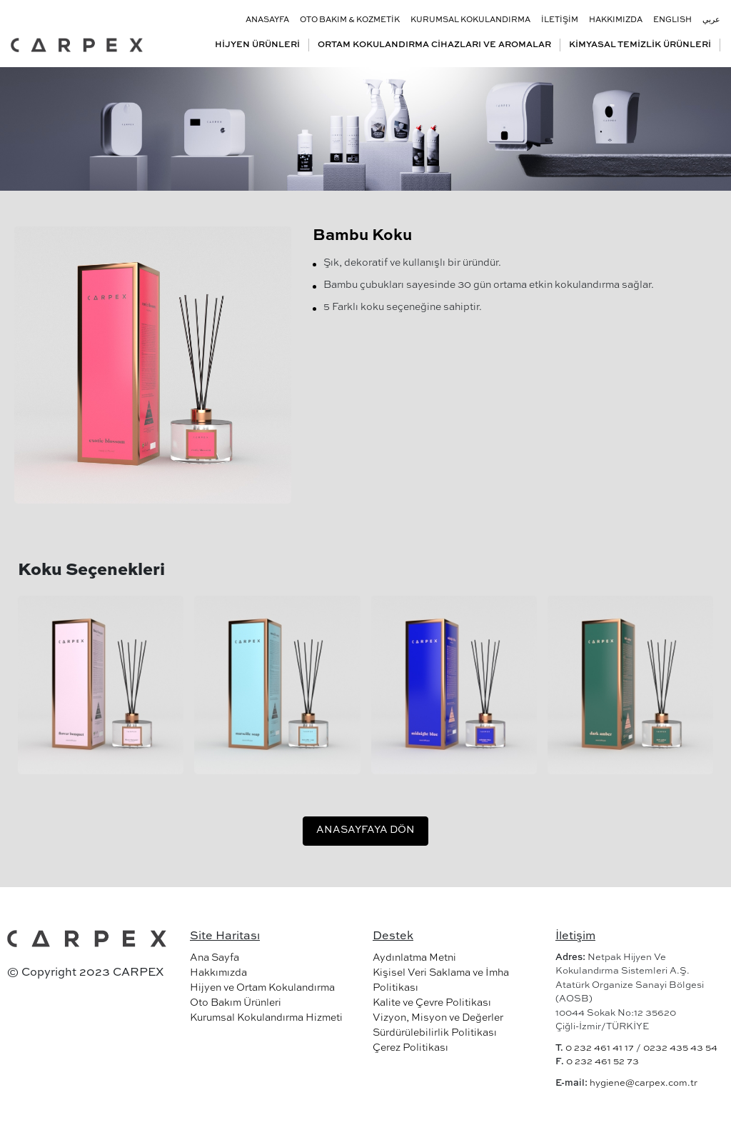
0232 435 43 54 (680, 1048)
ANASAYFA (267, 20)
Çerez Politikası (410, 1048)
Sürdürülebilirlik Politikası (435, 1033)
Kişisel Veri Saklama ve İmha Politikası (441, 980)
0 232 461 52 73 (602, 1061)
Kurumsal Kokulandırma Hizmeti (266, 1018)
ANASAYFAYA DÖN (365, 830)
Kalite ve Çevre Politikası (432, 1003)
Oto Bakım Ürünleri (235, 1003)
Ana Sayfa (214, 958)
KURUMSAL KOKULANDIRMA (470, 20)
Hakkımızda (218, 973)
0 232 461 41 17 (599, 1048)
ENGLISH (672, 20)
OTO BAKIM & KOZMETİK (350, 20)
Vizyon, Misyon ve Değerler (438, 1018)
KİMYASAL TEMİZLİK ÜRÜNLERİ (640, 45)
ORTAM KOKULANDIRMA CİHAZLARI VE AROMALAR (434, 45)
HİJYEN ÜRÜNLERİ (257, 45)
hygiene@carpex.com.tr (643, 1083)
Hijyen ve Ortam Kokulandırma (262, 988)
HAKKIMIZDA (615, 20)
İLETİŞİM (559, 20)
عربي (711, 20)
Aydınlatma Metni (414, 958)
